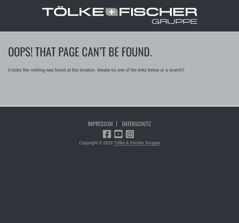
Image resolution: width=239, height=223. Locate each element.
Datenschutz (136, 124)
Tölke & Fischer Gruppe (137, 142)
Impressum (100, 124)
